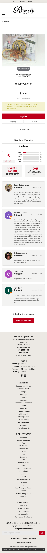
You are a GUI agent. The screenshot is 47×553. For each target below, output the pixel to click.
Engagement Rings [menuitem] (23, 386)
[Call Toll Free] (23, 350)
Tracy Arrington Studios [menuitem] (23, 488)
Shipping (13, 122)
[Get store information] (23, 355)
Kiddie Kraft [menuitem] (23, 471)
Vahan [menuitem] (23, 491)
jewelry (6, 21)
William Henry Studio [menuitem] (23, 493)
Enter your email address (23, 529)
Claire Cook (18, 271)
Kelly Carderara (20, 253)
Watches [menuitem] (23, 408)
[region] (23, 50)
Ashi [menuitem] (23, 443)
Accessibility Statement (23, 542)
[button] (13, 1)
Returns (34, 122)
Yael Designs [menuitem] (23, 496)
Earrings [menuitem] (23, 394)
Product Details (23, 140)
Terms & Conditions (29, 538)
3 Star (20, 157)
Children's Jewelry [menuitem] (23, 411)
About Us (23, 506)
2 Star (20, 159)
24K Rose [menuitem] (23, 437)
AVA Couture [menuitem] (23, 446)
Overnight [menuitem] (23, 482)
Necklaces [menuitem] (23, 400)
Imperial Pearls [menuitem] (23, 463)
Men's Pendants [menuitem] (24, 428)
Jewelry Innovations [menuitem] (23, 468)
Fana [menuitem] (23, 454)
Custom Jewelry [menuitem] (23, 420)
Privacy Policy (23, 514)
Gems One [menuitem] (24, 457)
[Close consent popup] (43, 549)
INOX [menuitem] (23, 465)
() (41, 152)
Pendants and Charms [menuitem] (23, 403)
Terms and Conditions (23, 517)
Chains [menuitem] (23, 406)
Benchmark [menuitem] (23, 449)
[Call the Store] (23, 347)
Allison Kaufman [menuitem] (23, 440)
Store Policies (23, 511)
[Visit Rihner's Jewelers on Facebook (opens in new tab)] (22, 375)
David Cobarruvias (21, 185)
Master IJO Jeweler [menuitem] (23, 479)
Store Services (23, 508)
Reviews (23, 146)
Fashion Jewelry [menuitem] (23, 414)
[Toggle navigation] (3, 13)
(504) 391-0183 (23, 76)
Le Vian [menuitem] (23, 477)
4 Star (20, 155)
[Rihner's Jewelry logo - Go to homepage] (23, 10)
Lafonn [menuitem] (23, 474)
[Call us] (23, 352)
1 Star (20, 161)
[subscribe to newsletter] (42, 533)
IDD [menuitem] (23, 460)
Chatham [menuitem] (23, 451)
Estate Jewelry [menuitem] (23, 422)
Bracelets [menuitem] (23, 397)
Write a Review (23, 320)
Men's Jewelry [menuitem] (23, 417)
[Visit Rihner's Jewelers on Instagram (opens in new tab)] (25, 375)
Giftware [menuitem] (23, 425)
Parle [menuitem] (24, 485)
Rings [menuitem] (23, 392)
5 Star (20, 152)
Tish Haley (18, 288)
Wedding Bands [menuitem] (23, 389)
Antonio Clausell (20, 212)
